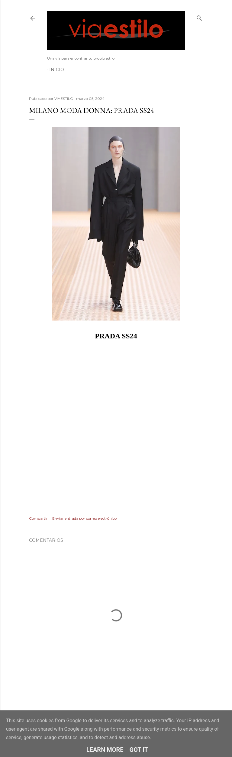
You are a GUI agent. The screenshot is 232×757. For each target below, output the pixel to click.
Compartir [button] (38, 518)
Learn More (105, 749)
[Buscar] (199, 17)
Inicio (56, 69)
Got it (139, 749)
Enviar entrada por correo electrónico (84, 518)
